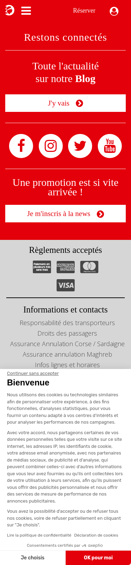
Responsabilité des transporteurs (67, 322)
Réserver (84, 10)
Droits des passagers (67, 333)
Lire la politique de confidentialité (39, 535)
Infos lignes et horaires (67, 365)
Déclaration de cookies (96, 535)
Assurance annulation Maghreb (67, 354)
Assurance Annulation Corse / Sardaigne (67, 343)
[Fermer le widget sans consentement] (32, 373)
